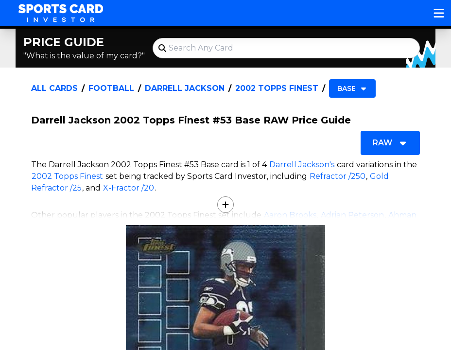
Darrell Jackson (185, 88)
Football (111, 88)
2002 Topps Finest (276, 88)
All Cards (54, 88)
